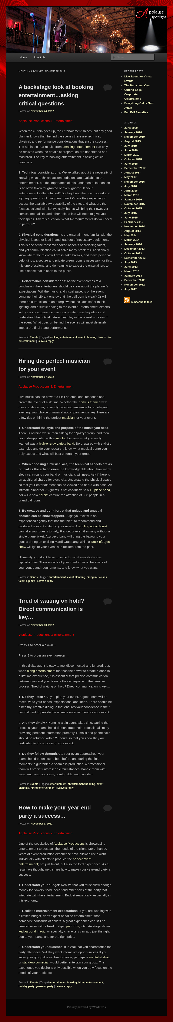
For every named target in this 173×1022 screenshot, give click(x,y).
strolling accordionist (92, 526)
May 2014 (130, 235)
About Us (39, 57)
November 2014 (134, 226)
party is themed (89, 402)
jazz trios (72, 926)
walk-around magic (32, 931)
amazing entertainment (79, 146)
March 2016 (131, 195)
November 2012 (134, 284)
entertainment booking (81, 784)
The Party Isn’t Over (137, 85)
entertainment (57, 577)
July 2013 (130, 262)
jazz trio (61, 438)
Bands (34, 577)
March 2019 (131, 154)
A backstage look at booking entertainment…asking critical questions (56, 95)
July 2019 (130, 145)
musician (68, 417)
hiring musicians (97, 577)
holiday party (26, 986)
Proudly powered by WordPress (86, 1007)
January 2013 (133, 275)
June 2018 (131, 163)
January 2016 (133, 199)
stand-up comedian (36, 962)
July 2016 (130, 186)
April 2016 (130, 190)
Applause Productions (69, 843)
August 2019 (132, 141)
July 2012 (130, 289)
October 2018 (133, 159)
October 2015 (133, 208)
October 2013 (133, 253)
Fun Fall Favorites (136, 112)
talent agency (27, 581)
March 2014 (131, 239)
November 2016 (134, 181)
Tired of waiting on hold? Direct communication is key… (51, 609)
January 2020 (133, 132)
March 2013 (131, 271)
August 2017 (132, 172)
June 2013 (131, 266)
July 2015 (130, 212)
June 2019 (131, 150)
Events (34, 337)
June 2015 (131, 217)
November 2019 (134, 136)
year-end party (45, 986)
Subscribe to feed (142, 302)
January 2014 (133, 244)
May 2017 (130, 177)
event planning (87, 337)
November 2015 (134, 204)
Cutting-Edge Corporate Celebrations (133, 94)
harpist (43, 495)
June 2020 (131, 127)
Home (23, 57)
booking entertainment (63, 337)
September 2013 (135, 257)
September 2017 (135, 168)
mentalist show (99, 957)
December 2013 (134, 248)
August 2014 (132, 230)
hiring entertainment (41, 671)
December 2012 (134, 280)
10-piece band (100, 490)
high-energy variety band (56, 443)
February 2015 (133, 222)
